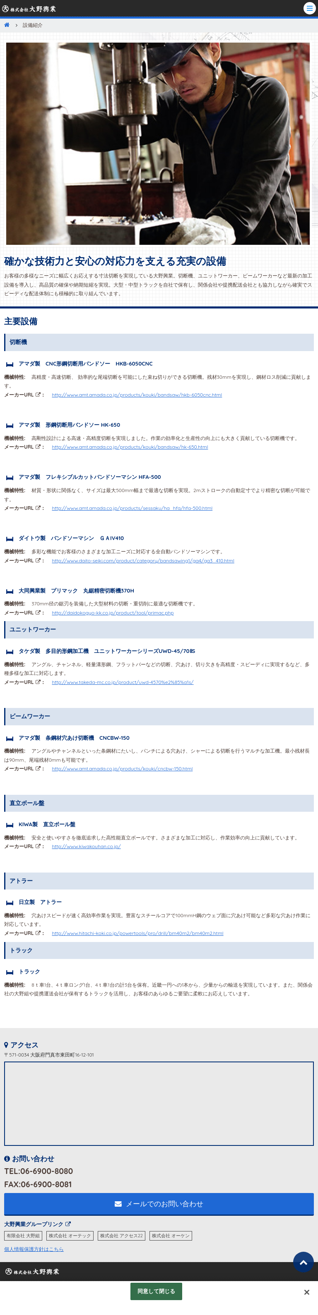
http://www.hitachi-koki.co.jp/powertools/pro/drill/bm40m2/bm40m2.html (137, 933)
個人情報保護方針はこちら (34, 1249)
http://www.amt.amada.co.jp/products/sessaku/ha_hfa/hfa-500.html (132, 508)
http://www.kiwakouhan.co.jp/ (86, 846)
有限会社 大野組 (23, 1235)
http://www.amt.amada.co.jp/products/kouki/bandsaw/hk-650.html (130, 447)
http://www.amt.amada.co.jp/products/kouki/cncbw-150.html (122, 768)
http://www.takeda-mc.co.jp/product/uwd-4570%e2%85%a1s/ (122, 682)
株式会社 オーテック (70, 1235)
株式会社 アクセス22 (121, 1235)
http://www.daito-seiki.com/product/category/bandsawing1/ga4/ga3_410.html (143, 560)
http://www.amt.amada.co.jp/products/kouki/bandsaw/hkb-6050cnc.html (137, 395)
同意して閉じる (156, 1291)
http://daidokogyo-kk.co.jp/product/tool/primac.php (112, 613)
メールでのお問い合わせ (159, 1203)
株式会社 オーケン (171, 1235)
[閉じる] (307, 1292)
